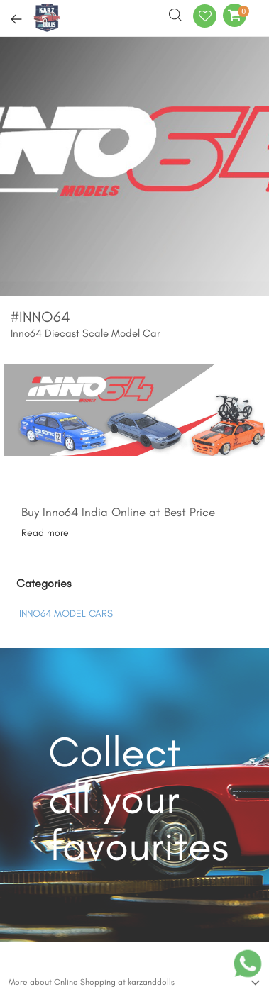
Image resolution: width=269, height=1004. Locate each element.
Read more (45, 533)
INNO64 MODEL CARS (66, 614)
